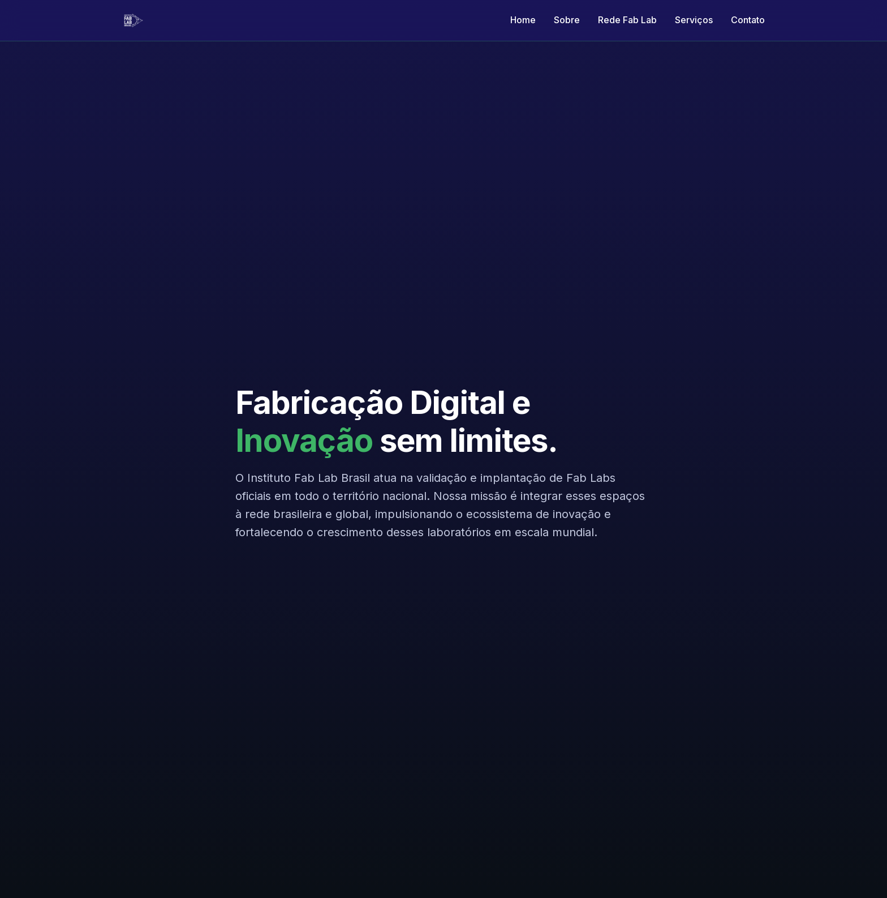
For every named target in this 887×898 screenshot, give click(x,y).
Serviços (694, 19)
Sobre (567, 19)
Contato (748, 19)
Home (523, 19)
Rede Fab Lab (627, 19)
